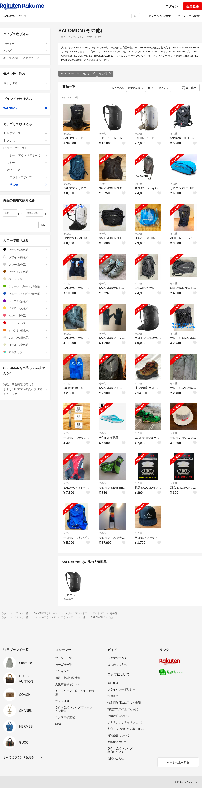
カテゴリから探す (160, 16)
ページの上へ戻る (178, 762)
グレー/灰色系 (25, 264)
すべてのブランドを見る (18, 757)
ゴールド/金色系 (25, 344)
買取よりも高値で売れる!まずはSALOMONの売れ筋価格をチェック (25, 389)
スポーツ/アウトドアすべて (26, 155)
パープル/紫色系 (25, 301)
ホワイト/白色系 (25, 257)
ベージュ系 (25, 279)
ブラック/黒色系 (25, 249)
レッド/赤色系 (25, 323)
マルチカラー (25, 352)
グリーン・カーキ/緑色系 (25, 286)
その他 (105, 73)
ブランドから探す (188, 16)
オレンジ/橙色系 (25, 330)
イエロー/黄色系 (25, 308)
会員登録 (192, 6)
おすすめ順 (135, 88)
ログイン (171, 6)
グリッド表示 (158, 88)
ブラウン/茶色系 (25, 271)
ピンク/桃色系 (25, 315)
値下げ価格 (25, 83)
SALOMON (25, 108)
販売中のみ (116, 88)
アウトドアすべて (28, 177)
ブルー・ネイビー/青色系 (25, 293)
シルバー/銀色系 (25, 337)
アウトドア (26, 169)
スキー (26, 162)
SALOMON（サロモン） (77, 73)
